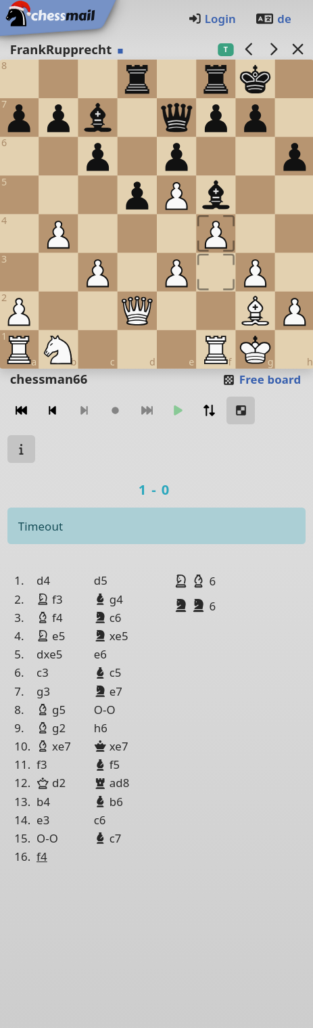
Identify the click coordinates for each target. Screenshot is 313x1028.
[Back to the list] (297, 49)
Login (212, 18)
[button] (182, 580)
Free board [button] (261, 379)
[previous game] (248, 49)
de (273, 18)
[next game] (273, 49)
